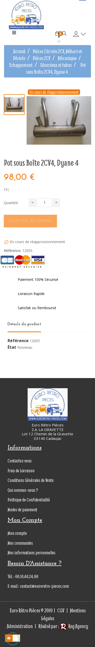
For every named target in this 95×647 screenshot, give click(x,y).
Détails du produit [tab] (24, 324)
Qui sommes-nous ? (23, 490)
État (12, 347)
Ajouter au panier (30, 221)
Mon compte (17, 533)
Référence (18, 341)
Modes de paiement (22, 510)
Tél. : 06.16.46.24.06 (23, 576)
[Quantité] (44, 202)
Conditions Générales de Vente (31, 480)
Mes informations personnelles (31, 553)
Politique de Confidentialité (29, 500)
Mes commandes (20, 543)
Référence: (12, 250)
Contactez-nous (20, 461)
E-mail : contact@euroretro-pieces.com (38, 586)
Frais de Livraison (21, 471)
